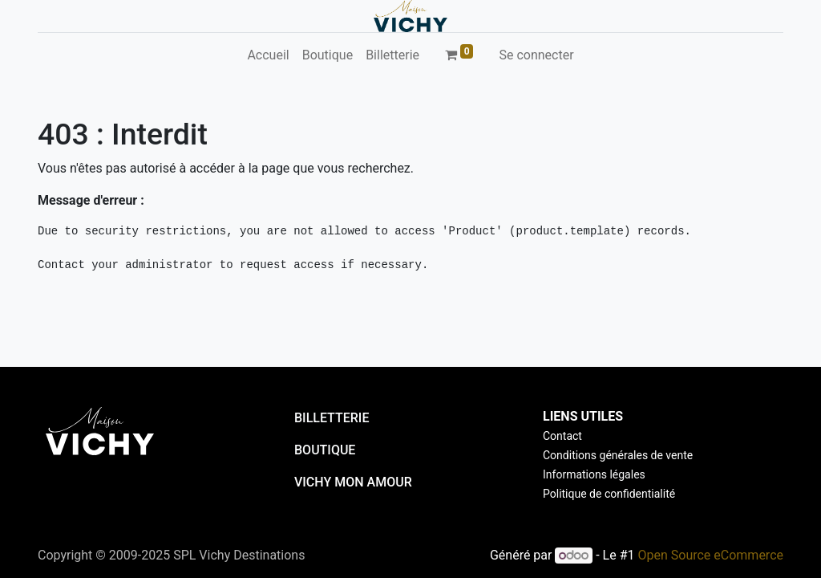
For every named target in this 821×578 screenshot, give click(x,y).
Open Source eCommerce (710, 555)
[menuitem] (268, 55)
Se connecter (536, 55)
